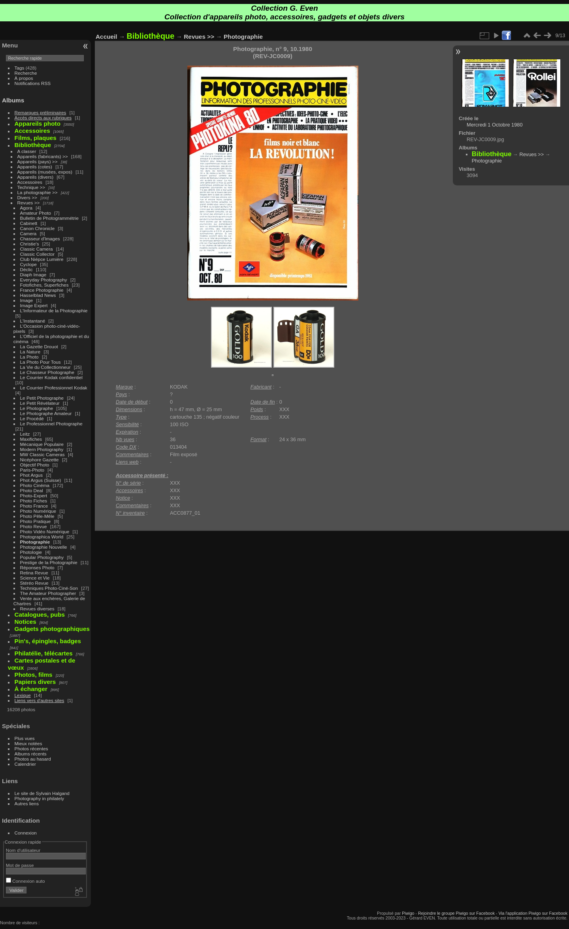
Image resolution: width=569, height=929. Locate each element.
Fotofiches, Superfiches (44, 284)
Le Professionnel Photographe (51, 423)
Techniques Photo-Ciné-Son (49, 588)
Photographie (35, 541)
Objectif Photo (34, 464)
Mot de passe (20, 865)
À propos (24, 78)
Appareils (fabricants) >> (42, 156)
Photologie (31, 552)
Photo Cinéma (35, 485)
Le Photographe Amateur (46, 413)
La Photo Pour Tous (40, 361)
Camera (28, 233)
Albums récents (31, 753)
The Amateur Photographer (48, 593)
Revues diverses (37, 608)
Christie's (29, 243)
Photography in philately (39, 798)
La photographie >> (37, 192)
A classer (26, 151)
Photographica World (42, 536)
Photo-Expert (33, 495)
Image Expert (34, 305)
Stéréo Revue (34, 582)
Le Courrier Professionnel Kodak (53, 387)
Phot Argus (31, 475)
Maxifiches (31, 439)
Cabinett (29, 223)
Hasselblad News (38, 295)
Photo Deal (31, 490)
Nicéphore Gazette (39, 459)
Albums (13, 100)
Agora (26, 207)
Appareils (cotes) (34, 166)
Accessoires (29, 182)
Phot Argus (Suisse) (40, 480)
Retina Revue (34, 572)
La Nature (30, 351)
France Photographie (42, 290)
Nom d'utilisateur (23, 850)
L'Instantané (32, 320)
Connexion (26, 832)
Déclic (26, 269)
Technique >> (31, 187)
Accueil (106, 36)
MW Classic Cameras (42, 454)
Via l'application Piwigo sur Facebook (532, 913)
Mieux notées (28, 743)
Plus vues (25, 738)
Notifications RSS (33, 83)
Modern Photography (42, 449)
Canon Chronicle (37, 228)
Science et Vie (35, 577)
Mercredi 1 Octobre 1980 (495, 125)
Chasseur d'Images (40, 238)
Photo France (34, 505)
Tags (19, 67)
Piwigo (408, 913)
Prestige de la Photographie (48, 562)
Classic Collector (37, 254)
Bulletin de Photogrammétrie (49, 218)
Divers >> (27, 197)
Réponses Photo (37, 567)
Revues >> (28, 202)
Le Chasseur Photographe (47, 372)
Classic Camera (36, 248)
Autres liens (27, 803)
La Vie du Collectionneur (45, 367)
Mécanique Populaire (42, 444)
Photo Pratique (35, 521)
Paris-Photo (32, 469)
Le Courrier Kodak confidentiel (51, 377)
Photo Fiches (33, 500)
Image (26, 300)
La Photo (29, 356)
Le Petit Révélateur (40, 403)
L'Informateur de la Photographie (54, 310)
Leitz (25, 433)
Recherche (26, 73)
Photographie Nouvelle (43, 546)
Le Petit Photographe (42, 397)
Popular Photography (42, 557)
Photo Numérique (38, 511)
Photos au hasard (33, 758)
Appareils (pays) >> (37, 161)
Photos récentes (31, 748)
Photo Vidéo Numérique (45, 531)
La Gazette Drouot (39, 346)
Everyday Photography (43, 279)
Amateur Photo (35, 212)
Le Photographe (36, 408)
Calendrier (25, 764)
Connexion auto (25, 881)
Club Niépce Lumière (42, 259)
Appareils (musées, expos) (44, 171)
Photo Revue (33, 526)
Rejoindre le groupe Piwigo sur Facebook (456, 913)
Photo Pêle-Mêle (37, 516)
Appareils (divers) (35, 176)
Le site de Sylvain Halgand (42, 793)
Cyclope (28, 264)
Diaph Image (33, 274)
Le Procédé (32, 418)
